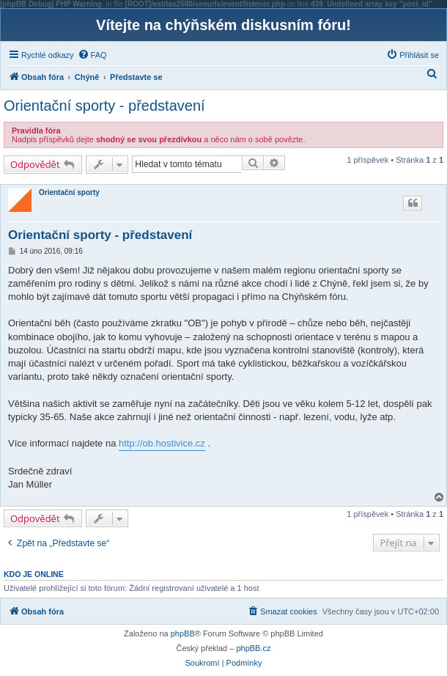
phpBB (183, 633)
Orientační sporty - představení (104, 106)
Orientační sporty (69, 192)
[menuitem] (92, 55)
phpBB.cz (253, 648)
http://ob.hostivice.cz (162, 443)
